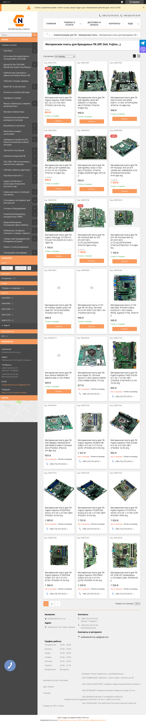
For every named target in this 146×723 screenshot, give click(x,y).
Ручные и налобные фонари (17, 92)
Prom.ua (85, 718)
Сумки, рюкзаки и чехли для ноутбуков (16, 193)
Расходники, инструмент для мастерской (17, 201)
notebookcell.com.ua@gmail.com (16, 384)
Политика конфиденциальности (93, 720)
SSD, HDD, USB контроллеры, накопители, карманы (17, 162)
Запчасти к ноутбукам (14, 150)
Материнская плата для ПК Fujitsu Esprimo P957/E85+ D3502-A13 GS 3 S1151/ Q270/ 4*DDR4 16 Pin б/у (91, 576)
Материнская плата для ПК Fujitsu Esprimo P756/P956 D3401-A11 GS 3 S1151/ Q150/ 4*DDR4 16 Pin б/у (58, 576)
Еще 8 (6, 325)
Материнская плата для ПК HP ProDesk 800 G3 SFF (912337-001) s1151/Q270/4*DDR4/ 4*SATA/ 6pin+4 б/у (91, 240)
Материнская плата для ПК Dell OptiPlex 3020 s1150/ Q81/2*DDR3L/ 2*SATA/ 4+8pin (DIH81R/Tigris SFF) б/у (92, 170)
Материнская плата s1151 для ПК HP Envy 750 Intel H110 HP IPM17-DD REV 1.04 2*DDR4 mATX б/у (91, 309)
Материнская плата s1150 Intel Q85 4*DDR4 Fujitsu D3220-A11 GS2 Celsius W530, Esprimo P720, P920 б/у (124, 310)
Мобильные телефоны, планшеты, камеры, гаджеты (17, 231)
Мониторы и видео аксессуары (12, 132)
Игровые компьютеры (14, 111)
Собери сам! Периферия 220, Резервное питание (17, 240)
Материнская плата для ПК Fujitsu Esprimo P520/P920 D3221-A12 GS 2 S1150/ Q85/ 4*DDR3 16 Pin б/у (59, 511)
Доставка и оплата (94, 23)
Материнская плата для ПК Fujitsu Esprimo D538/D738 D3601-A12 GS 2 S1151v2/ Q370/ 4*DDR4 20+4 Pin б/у (91, 444)
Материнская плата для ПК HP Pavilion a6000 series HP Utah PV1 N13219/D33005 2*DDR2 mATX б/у (58, 309)
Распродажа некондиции (15, 252)
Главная (51, 23)
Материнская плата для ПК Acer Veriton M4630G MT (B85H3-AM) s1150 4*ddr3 (58, 375)
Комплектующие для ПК (15, 156)
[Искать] (35, 35)
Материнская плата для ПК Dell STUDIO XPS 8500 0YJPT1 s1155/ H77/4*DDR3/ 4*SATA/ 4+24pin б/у (124, 101)
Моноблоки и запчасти (14, 125)
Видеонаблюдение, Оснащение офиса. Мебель (16, 223)
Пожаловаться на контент (68, 720)
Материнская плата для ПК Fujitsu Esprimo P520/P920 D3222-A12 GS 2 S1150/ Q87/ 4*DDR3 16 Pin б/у (91, 511)
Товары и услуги (9, 45)
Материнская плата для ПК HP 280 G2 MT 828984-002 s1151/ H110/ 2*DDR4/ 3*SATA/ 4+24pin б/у (58, 169)
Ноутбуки (8, 50)
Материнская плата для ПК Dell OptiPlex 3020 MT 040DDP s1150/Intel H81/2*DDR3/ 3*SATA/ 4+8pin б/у (91, 102)
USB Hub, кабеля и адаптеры (17, 170)
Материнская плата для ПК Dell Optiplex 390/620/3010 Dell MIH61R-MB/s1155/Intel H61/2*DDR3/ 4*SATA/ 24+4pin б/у (58, 445)
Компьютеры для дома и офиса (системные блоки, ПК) (17, 74)
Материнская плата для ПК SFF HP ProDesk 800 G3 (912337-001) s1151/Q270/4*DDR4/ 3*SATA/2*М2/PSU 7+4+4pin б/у (124, 241)
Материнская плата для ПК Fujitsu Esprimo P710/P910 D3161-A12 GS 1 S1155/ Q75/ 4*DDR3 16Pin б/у (124, 511)
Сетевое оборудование (15, 208)
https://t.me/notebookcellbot (14, 392)
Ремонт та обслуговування (16, 247)
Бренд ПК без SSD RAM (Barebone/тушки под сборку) (17, 65)
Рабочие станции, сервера (16, 81)
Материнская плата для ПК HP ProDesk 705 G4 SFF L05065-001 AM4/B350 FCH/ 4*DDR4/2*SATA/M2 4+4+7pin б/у (124, 170)
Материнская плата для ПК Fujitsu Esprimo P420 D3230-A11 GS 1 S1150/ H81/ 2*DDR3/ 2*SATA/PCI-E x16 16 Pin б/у (124, 377)
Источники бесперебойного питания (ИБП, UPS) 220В (16, 57)
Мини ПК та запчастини (15, 86)
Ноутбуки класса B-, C (13, 175)
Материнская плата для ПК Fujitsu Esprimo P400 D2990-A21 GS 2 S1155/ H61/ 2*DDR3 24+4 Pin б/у (58, 101)
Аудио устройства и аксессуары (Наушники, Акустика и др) (14, 184)
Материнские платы (88, 35)
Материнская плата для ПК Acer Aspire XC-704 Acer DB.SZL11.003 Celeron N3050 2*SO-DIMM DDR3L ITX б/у (92, 376)
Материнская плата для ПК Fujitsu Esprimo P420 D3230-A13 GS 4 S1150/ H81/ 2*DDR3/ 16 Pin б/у (124, 444)
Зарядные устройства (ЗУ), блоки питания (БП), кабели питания (16, 142)
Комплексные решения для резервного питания (16, 118)
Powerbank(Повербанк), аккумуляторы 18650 (15, 215)
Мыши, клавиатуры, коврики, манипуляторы (17, 104)
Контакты (114, 23)
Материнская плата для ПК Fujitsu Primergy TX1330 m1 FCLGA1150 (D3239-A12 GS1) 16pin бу (59, 239)
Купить (59, 121)
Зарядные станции (12, 98)
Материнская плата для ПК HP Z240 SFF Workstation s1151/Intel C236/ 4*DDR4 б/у (124, 576)
